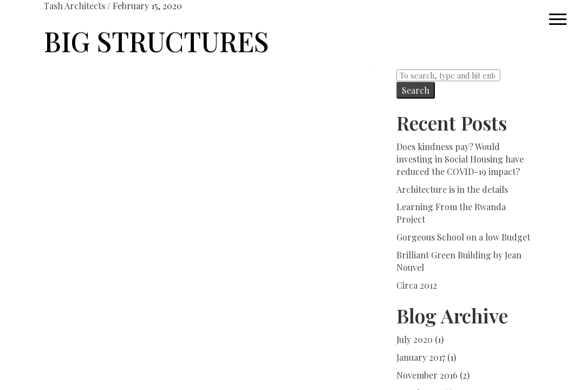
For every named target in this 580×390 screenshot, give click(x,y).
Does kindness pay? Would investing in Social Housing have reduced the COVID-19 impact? (460, 159)
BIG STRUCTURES (156, 41)
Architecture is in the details (452, 189)
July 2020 (414, 339)
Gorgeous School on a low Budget (463, 237)
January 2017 (420, 357)
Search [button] (415, 90)
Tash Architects (74, 5)
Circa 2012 (416, 285)
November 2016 (427, 375)
